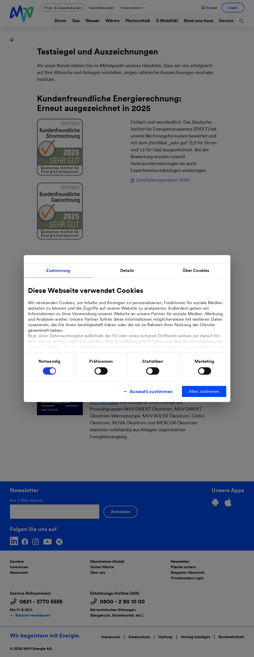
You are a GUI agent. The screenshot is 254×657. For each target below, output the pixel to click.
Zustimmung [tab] (58, 270)
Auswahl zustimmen (151, 391)
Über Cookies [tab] (196, 270)
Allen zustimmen (204, 391)
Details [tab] (127, 270)
